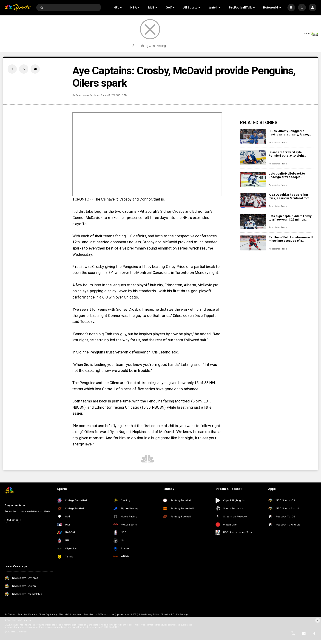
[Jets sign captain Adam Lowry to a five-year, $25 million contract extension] (253, 221)
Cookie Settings (180, 614)
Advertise (22, 614)
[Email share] (35, 69)
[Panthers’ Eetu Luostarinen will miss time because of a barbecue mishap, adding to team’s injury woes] (253, 242)
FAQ (60, 614)
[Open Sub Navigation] (121, 8)
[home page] (18, 7)
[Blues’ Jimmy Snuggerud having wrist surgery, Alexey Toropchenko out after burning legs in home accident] (253, 136)
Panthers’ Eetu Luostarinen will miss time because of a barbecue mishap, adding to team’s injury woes (291, 238)
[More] (291, 7)
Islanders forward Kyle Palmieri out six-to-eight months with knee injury (286, 153)
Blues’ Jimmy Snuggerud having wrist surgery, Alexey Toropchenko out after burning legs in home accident (290, 132)
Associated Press (278, 142)
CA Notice (165, 614)
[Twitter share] (23, 69)
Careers (33, 614)
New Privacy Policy (149, 614)
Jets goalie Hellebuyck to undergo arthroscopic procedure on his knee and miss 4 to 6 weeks (288, 175)
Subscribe (12, 520)
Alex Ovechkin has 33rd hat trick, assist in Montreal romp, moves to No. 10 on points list (290, 196)
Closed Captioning (48, 614)
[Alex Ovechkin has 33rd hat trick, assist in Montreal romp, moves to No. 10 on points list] (253, 200)
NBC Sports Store (73, 614)
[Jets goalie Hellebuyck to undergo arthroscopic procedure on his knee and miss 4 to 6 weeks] (253, 179)
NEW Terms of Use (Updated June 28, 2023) (117, 614)
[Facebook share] (12, 69)
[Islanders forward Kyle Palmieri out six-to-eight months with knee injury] (253, 157)
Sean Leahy (82, 95)
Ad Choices (10, 614)
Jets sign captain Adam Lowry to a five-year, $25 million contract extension (290, 217)
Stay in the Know (15, 505)
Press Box (89, 614)
